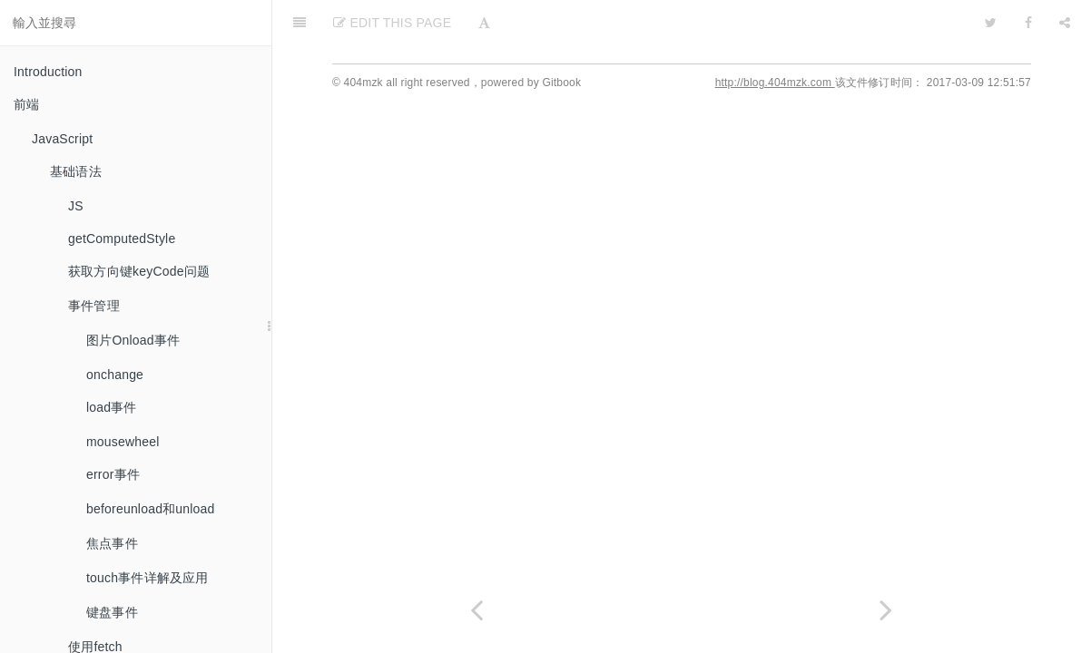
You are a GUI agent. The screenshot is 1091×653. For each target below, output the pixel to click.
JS (76, 206)
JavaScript (62, 139)
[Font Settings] (484, 22)
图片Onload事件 (133, 340)
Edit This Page (392, 22)
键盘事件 (112, 612)
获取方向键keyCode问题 (139, 271)
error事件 (113, 474)
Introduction (48, 71)
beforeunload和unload (150, 509)
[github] (912, 22)
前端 (26, 104)
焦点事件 (112, 543)
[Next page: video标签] (886, 610)
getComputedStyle (121, 238)
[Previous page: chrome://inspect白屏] (477, 610)
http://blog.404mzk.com (775, 82)
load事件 (111, 407)
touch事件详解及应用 (147, 577)
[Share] (1065, 22)
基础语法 (76, 171)
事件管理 (94, 305)
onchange (114, 374)
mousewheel (123, 441)
